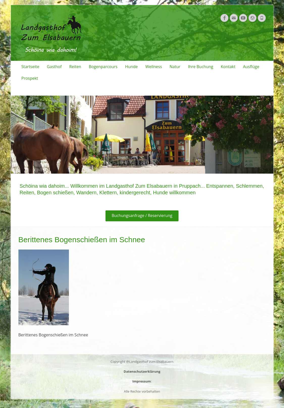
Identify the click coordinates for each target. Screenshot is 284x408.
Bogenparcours (103, 66)
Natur (175, 66)
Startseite (30, 66)
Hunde (131, 66)
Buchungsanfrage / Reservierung (142, 216)
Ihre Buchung (200, 66)
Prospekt (29, 78)
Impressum (141, 381)
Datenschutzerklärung (142, 371)
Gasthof (54, 66)
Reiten (75, 66)
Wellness (153, 66)
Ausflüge (251, 66)
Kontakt (228, 66)
